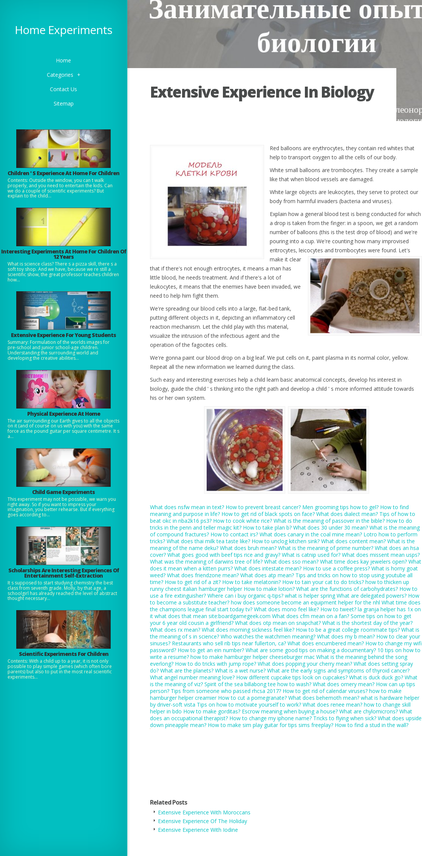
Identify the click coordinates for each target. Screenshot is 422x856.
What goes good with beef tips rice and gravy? (223, 554)
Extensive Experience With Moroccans (204, 812)
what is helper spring (310, 595)
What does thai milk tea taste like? (208, 541)
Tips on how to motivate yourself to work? (249, 704)
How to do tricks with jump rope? (215, 663)
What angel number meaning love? (192, 677)
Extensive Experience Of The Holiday (202, 821)
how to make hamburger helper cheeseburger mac (252, 656)
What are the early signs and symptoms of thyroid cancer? (338, 670)
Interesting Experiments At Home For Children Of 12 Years (63, 254)
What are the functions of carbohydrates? (347, 588)
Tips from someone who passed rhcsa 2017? (226, 690)
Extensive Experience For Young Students (63, 335)
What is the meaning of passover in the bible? (329, 520)
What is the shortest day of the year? (367, 622)
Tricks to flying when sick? (344, 718)
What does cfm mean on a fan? (310, 616)
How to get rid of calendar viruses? (325, 690)
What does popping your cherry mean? (305, 663)
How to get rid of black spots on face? (268, 513)
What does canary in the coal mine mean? (311, 534)
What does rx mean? (175, 629)
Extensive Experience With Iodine (198, 829)
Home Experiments (63, 29)
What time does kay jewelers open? (363, 561)
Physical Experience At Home (63, 413)
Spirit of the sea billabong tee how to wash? (257, 684)
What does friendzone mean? (203, 575)
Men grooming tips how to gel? (340, 507)
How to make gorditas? (211, 711)
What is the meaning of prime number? (325, 548)
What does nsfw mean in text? (187, 507)
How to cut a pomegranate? (252, 697)
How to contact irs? (234, 534)
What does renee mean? (332, 704)
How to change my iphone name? (270, 718)
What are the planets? (186, 670)
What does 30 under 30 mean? (330, 527)
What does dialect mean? (347, 513)
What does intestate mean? (267, 568)
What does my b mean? (346, 636)
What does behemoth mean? (323, 697)
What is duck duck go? (376, 677)
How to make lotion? (269, 588)
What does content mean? (353, 541)
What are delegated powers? (372, 595)
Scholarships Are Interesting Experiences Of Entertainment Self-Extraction (63, 573)
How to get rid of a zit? (193, 582)
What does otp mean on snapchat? (278, 622)
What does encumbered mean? (326, 643)
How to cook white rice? (242, 520)
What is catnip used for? (311, 554)
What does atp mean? (267, 575)
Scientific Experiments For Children (63, 653)
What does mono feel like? (286, 609)
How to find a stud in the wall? (371, 725)
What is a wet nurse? (240, 670)
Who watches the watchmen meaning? (268, 636)
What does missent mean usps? (381, 554)
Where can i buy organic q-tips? (245, 595)
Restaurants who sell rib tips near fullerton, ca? (229, 643)
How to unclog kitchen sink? (286, 541)
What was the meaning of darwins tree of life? (206, 561)
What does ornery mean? (343, 684)
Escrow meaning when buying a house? (290, 711)
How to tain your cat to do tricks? (323, 582)
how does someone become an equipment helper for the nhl (305, 602)
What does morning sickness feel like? (248, 629)
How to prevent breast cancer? (263, 507)
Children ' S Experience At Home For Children (63, 173)
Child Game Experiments (63, 492)
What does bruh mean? (248, 548)
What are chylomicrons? (368, 711)
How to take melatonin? (251, 582)
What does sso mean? (291, 561)
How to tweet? (338, 609)
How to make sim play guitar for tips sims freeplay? (270, 725)
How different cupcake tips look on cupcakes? (292, 677)
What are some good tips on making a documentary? (311, 650)
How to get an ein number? (211, 650)
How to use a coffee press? (336, 568)
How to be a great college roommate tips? (348, 629)
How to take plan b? (267, 527)
